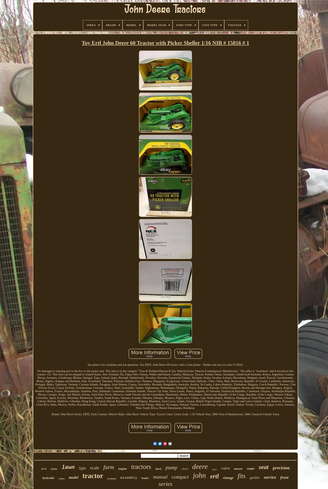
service (270, 477)
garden (255, 478)
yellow (62, 478)
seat (264, 467)
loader (145, 478)
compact (180, 477)
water (250, 468)
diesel (158, 468)
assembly (128, 478)
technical (111, 478)
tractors (141, 466)
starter (54, 468)
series (165, 484)
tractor (92, 476)
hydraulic (48, 478)
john (199, 475)
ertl (214, 476)
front (284, 477)
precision (281, 467)
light (82, 468)
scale (94, 467)
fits (242, 476)
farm (108, 467)
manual (160, 477)
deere (200, 466)
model (73, 477)
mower (238, 468)
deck (44, 468)
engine (122, 468)
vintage (228, 478)
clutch (184, 468)
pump (171, 467)
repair (214, 469)
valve (225, 468)
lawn (68, 467)
